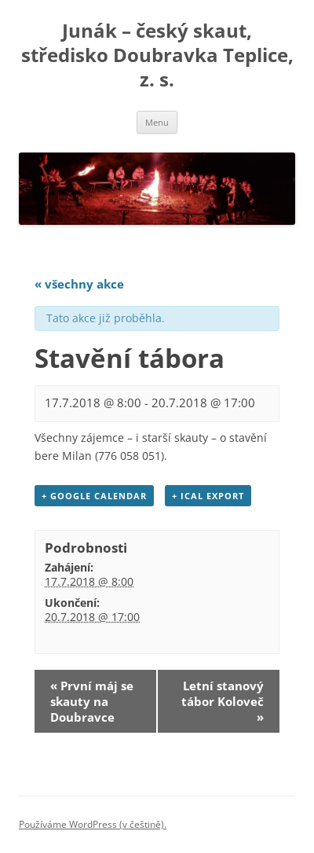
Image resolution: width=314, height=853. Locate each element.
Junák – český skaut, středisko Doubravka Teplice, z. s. (157, 55)
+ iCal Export (208, 496)
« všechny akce (79, 284)
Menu (157, 122)
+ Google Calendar (94, 496)
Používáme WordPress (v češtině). (92, 824)
